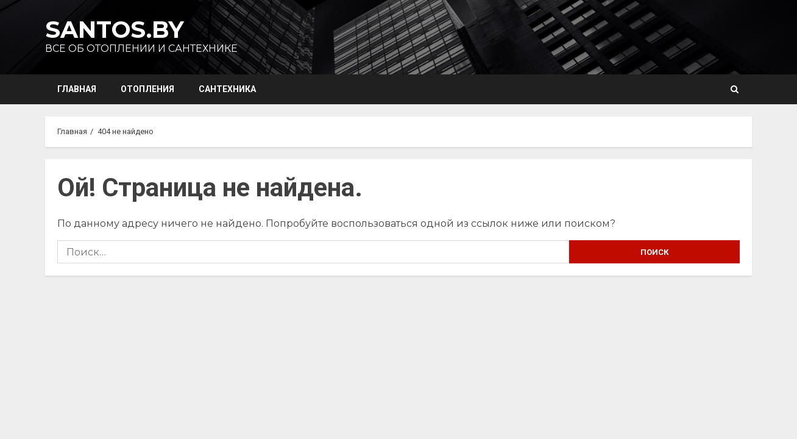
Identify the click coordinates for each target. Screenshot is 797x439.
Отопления (147, 89)
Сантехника (227, 89)
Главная (76, 89)
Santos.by (114, 29)
